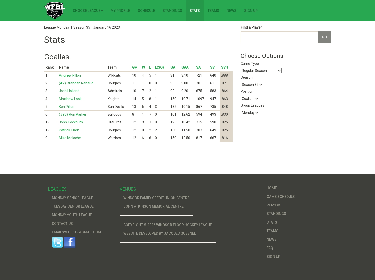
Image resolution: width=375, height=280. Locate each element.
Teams (213, 11)
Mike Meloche (70, 138)
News (231, 11)
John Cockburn (71, 122)
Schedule (146, 11)
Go (324, 37)
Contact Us (62, 224)
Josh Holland (69, 91)
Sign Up (251, 11)
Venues (128, 189)
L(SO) (159, 67)
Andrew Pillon (70, 75)
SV (212, 67)
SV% (224, 67)
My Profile (120, 11)
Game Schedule (281, 197)
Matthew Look (70, 99)
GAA (184, 67)
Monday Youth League (72, 215)
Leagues (57, 189)
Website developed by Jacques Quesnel (159, 233)
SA (198, 67)
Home (272, 188)
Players (274, 205)
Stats (195, 11)
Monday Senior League (72, 198)
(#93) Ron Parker (72, 114)
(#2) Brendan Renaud (76, 83)
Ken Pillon (66, 107)
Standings (172, 11)
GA (172, 67)
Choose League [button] (88, 11)
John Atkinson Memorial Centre (153, 206)
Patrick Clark (69, 130)
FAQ (270, 248)
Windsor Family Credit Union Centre (156, 198)
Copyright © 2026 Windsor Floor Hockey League (167, 225)
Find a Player (251, 27)
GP (134, 67)
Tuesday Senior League (73, 206)
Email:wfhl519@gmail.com (76, 232)
